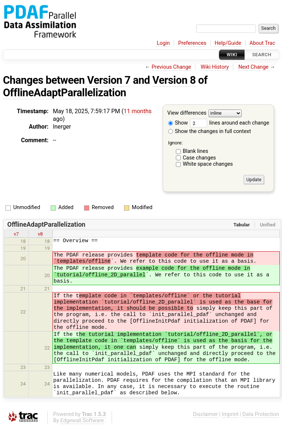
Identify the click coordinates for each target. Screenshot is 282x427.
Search (261, 54)
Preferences (192, 43)
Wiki (232, 54)
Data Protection (260, 414)
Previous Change (171, 67)
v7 (16, 234)
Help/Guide (228, 43)
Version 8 (174, 80)
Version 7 (108, 80)
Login (163, 43)
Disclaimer (205, 414)
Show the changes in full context (209, 131)
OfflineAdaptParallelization (64, 92)
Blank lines (195, 151)
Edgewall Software (82, 420)
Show (178, 123)
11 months (137, 111)
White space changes (208, 164)
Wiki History (215, 67)
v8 (40, 234)
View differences (187, 113)
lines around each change (229, 123)
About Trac (262, 43)
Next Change (253, 67)
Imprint (230, 414)
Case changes (199, 158)
